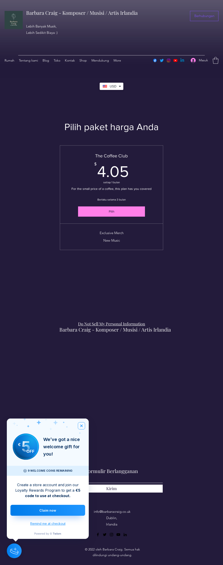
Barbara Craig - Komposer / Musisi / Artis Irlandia (82, 12)
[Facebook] (155, 60)
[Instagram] (168, 60)
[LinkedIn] (125, 534)
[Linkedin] (182, 60)
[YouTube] (118, 534)
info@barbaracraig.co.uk (112, 511)
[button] (204, 16)
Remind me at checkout (48, 523)
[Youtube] (175, 60)
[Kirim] (111, 489)
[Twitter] (162, 60)
